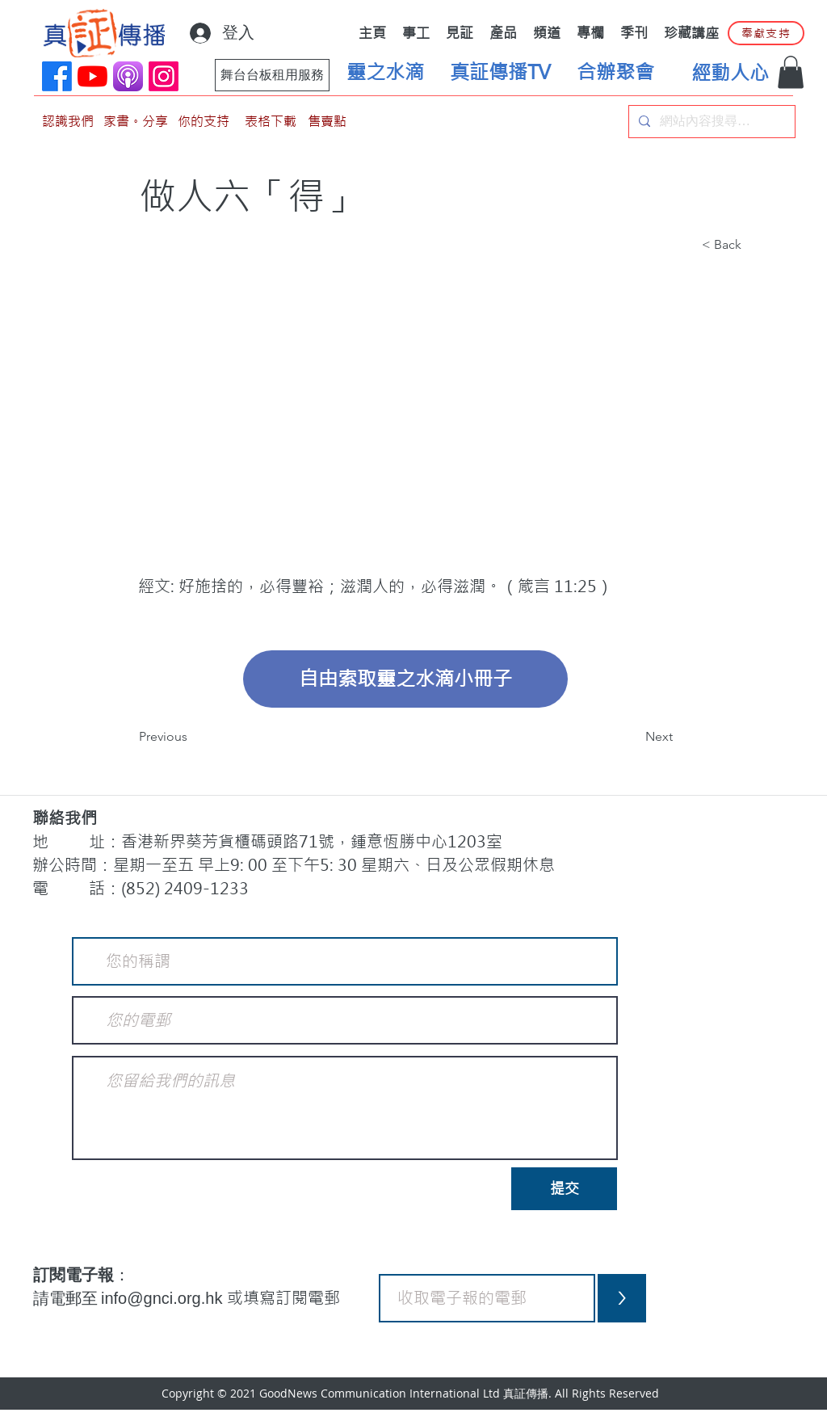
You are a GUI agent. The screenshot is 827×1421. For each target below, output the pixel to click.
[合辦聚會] (615, 73)
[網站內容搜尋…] (710, 121)
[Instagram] (163, 76)
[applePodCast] (128, 76)
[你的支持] (203, 121)
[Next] (632, 737)
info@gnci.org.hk (164, 1298)
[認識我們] (68, 121)
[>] (622, 1298)
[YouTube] (92, 76)
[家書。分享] (136, 121)
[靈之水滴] (385, 73)
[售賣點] (327, 121)
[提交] (564, 1188)
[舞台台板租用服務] (272, 75)
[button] (790, 72)
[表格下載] (270, 121)
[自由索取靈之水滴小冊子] (405, 679)
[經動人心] (730, 73)
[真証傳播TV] (500, 73)
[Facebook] (57, 76)
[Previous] (192, 737)
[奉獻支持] (766, 33)
